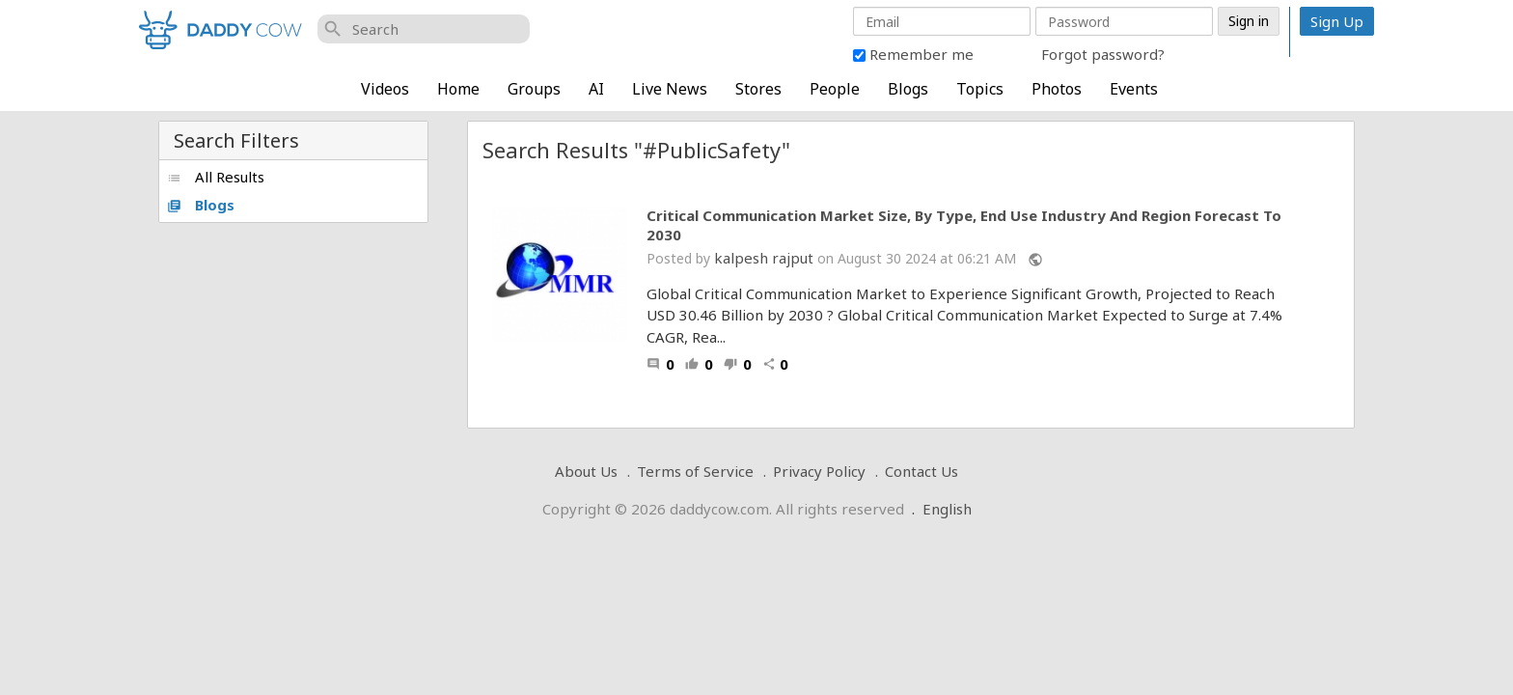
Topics (980, 88)
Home (458, 88)
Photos (1057, 88)
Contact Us (921, 471)
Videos (385, 88)
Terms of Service (695, 471)
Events (1134, 88)
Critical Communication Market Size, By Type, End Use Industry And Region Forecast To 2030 (963, 225)
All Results (215, 176)
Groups (534, 88)
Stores (758, 88)
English (947, 508)
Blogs (908, 88)
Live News (669, 88)
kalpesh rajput (763, 257)
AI (596, 88)
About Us (586, 471)
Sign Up (1336, 21)
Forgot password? (1103, 54)
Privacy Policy (819, 471)
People (835, 88)
